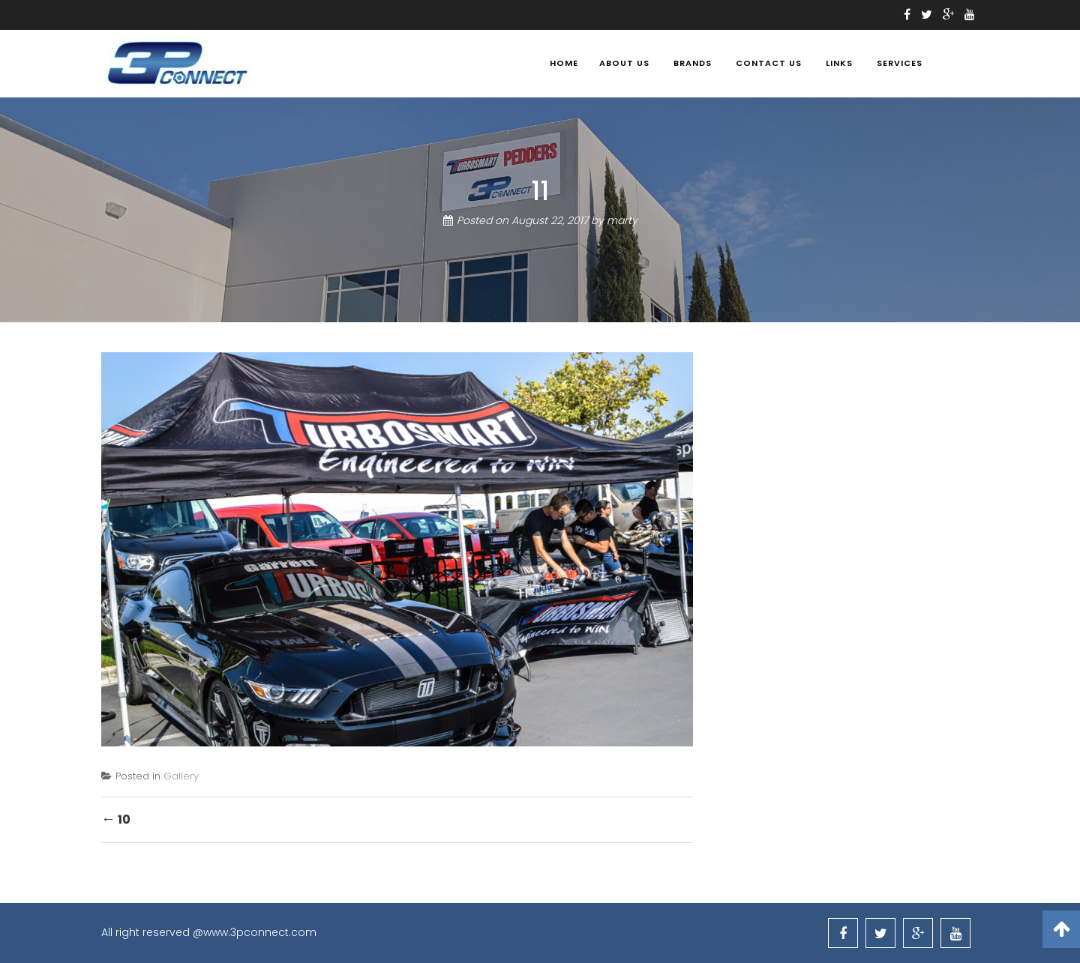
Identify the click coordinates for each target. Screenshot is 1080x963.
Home (564, 63)
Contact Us (769, 63)
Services (899, 63)
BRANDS (693, 63)
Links (839, 63)
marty (622, 220)
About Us (624, 63)
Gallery (181, 776)
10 (115, 819)
